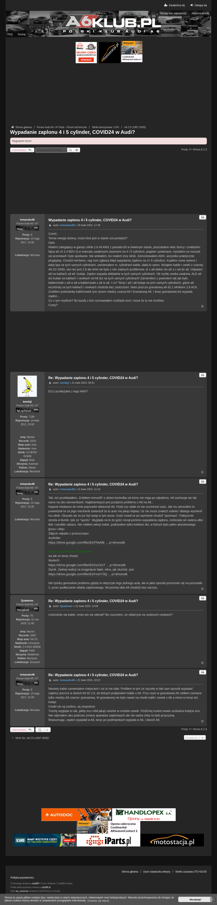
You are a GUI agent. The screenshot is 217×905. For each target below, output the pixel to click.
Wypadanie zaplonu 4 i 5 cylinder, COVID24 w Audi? (72, 132)
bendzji (27, 401)
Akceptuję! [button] (195, 899)
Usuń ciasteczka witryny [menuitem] (156, 871)
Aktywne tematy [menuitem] (201, 13)
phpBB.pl (46, 887)
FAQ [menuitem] (10, 34)
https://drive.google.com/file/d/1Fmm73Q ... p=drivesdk (87, 574)
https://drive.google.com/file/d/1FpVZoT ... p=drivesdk (87, 565)
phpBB (35, 883)
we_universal (22, 891)
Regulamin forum (22, 141)
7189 (32, 416)
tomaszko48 (27, 219)
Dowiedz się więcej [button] (98, 900)
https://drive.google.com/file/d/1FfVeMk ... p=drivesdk (86, 542)
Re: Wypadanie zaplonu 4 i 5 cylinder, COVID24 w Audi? (93, 378)
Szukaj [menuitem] (21, 34)
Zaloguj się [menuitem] (198, 5)
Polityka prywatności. (22, 877)
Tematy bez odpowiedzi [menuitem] (173, 13)
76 (31, 615)
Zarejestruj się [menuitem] (174, 5)
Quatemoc (27, 600)
